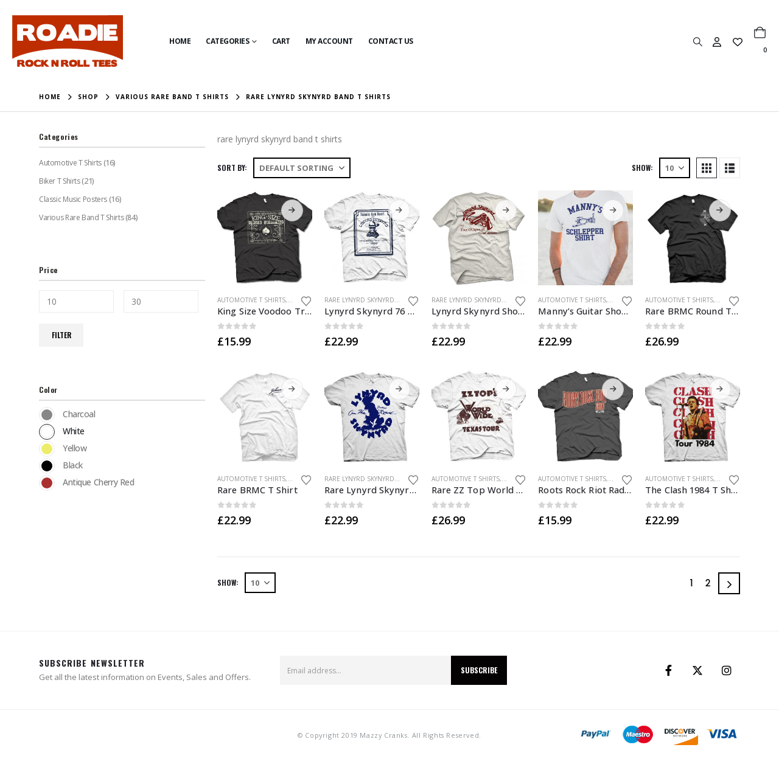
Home (179, 41)
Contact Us (390, 41)
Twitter (697, 670)
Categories (227, 41)
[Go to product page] (264, 237)
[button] (697, 41)
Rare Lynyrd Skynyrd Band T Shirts (382, 300)
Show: (642, 167)
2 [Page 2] (708, 583)
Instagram (726, 670)
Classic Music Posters (73, 199)
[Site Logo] (67, 41)
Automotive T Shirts (251, 300)
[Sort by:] (302, 168)
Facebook (668, 670)
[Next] (729, 583)
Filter (61, 335)
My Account (329, 41)
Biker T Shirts (59, 181)
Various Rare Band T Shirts (81, 217)
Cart (281, 41)
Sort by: (232, 167)
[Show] (674, 168)
